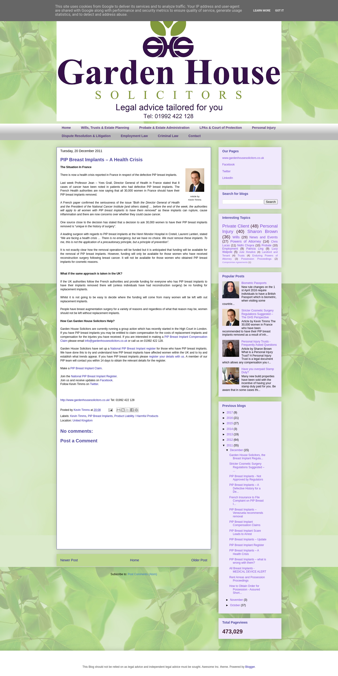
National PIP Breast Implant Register (94, 376)
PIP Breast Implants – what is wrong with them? (247, 561)
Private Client (235, 226)
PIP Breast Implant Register (246, 545)
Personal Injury (264, 128)
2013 (230, 434)
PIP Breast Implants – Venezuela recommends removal (246, 513)
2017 (230, 412)
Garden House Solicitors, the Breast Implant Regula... (247, 456)
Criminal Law (168, 136)
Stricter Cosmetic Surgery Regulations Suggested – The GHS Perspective (258, 314)
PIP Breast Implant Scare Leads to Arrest (245, 532)
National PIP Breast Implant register (133, 348)
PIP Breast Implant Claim (86, 368)
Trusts (241, 255)
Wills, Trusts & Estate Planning (105, 128)
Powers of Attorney (245, 241)
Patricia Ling (254, 248)
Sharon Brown (262, 231)
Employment (230, 248)
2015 (230, 423)
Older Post (199, 560)
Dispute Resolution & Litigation (86, 136)
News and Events (264, 237)
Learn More (262, 10)
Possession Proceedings (256, 258)
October (235, 605)
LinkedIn (227, 178)
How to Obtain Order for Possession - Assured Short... (244, 589)
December (237, 450)
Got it (279, 10)
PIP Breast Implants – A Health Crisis (244, 552)
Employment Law (134, 136)
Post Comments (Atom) (142, 574)
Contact (194, 136)
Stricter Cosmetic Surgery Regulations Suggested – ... (246, 467)
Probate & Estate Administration (164, 128)
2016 (230, 418)
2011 (230, 445)
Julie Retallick (247, 252)
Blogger (250, 666)
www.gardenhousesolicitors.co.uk (243, 158)
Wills (236, 237)
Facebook (106, 380)
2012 (230, 439)
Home (66, 128)
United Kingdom (82, 420)
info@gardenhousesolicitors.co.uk (106, 340)
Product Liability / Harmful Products (136, 416)
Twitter (94, 384)
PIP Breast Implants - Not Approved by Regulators (246, 478)
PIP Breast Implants (100, 416)
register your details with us (166, 356)
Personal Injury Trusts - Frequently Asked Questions (259, 343)
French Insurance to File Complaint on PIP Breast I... (246, 501)
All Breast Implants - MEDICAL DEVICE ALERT (247, 570)
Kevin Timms (82, 410)
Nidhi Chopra (245, 245)
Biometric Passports (254, 283)
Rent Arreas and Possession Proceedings (247, 579)
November (237, 599)
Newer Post (69, 560)
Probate (266, 245)
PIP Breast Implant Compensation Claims (244, 523)
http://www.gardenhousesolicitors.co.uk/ (85, 400)
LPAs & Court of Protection (221, 128)
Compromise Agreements (235, 262)
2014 (230, 429)
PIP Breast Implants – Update (247, 539)
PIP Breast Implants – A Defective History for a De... (245, 488)
